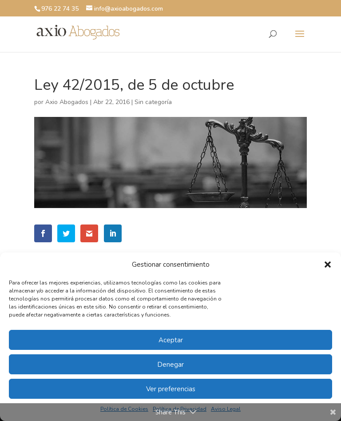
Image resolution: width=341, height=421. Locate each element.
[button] (327, 264)
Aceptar (171, 340)
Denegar (170, 364)
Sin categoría (153, 102)
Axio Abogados (66, 102)
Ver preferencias (170, 389)
